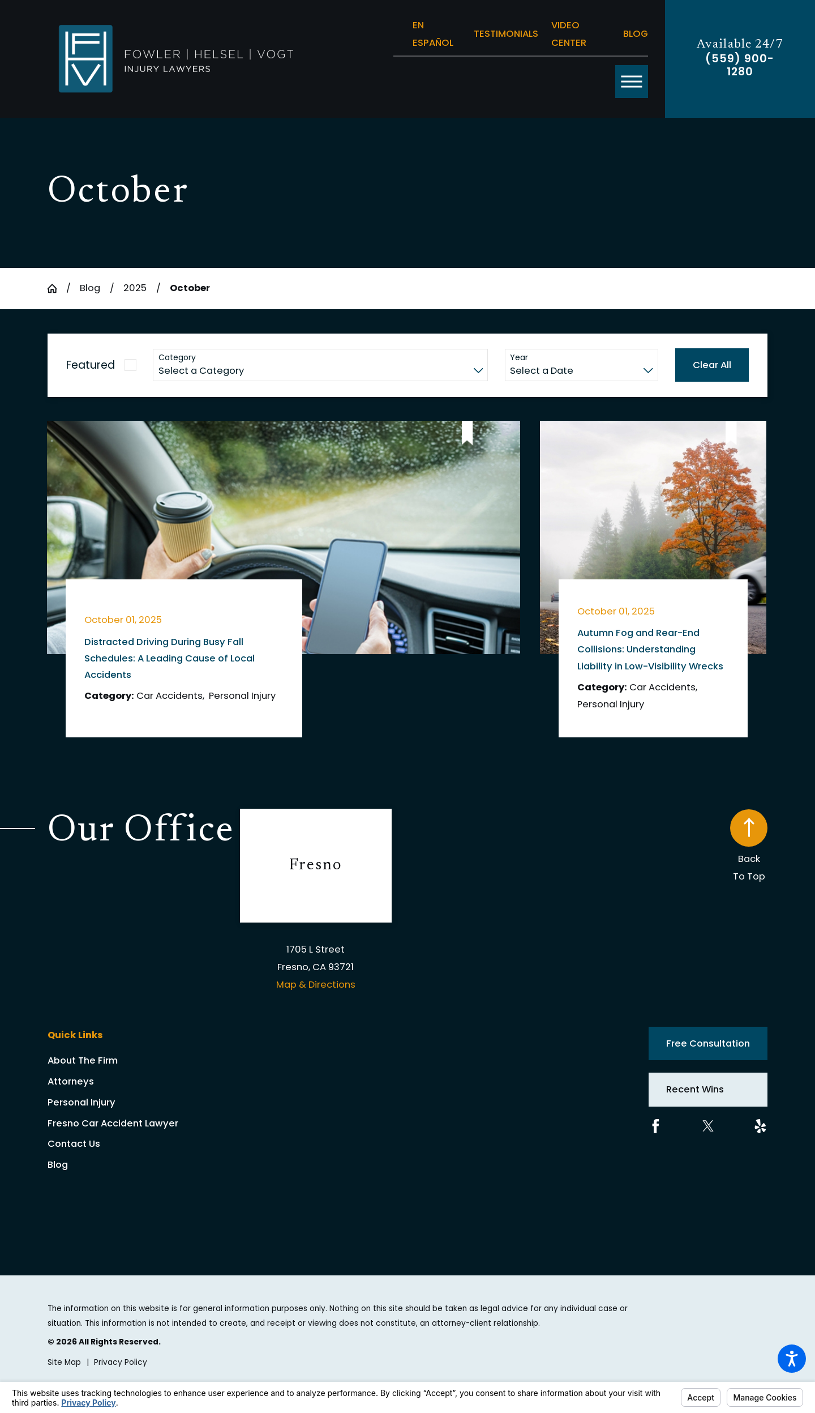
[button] (792, 1358)
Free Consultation (708, 1043)
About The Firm (83, 1060)
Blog (635, 33)
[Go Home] (57, 288)
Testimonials (506, 33)
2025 (135, 287)
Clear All (712, 365)
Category (177, 357)
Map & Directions (315, 984)
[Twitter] (708, 1126)
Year (519, 357)
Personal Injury (81, 1102)
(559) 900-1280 (739, 65)
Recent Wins (695, 1089)
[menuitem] (144, 1060)
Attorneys (71, 1081)
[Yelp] (760, 1126)
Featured (90, 365)
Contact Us (74, 1143)
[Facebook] (656, 1126)
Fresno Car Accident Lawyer (113, 1123)
